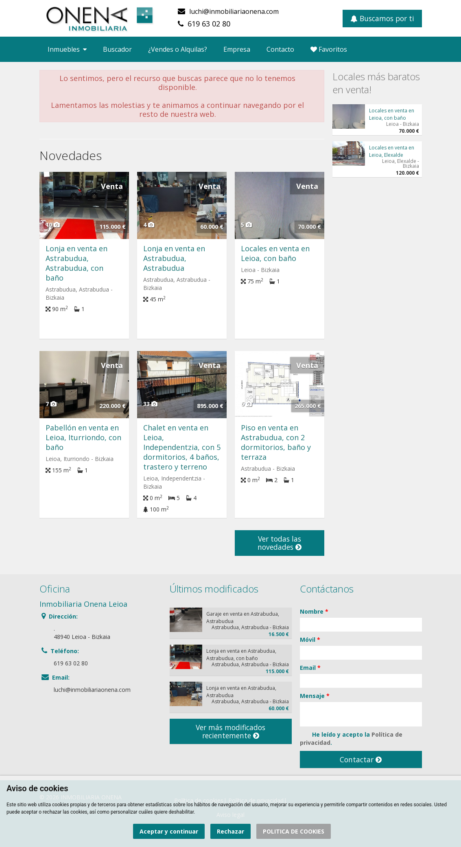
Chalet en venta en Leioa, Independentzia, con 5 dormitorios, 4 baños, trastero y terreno (182, 447)
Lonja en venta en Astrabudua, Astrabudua (174, 258)
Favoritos (328, 49)
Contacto (280, 49)
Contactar (361, 759)
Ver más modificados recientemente (230, 731)
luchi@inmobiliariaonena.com (234, 11)
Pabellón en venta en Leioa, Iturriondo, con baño (83, 437)
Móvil (310, 639)
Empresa (236, 49)
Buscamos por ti (382, 18)
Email (310, 667)
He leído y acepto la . (351, 738)
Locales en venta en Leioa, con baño (275, 253)
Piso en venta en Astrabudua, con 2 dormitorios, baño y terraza (276, 442)
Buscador (117, 49)
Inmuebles (67, 49)
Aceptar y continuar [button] (169, 831)
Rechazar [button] (230, 831)
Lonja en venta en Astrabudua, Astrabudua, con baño (76, 263)
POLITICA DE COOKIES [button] (293, 831)
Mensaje (315, 696)
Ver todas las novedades (280, 543)
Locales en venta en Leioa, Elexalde (391, 151)
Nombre (314, 611)
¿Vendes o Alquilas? (177, 49)
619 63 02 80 (209, 24)
